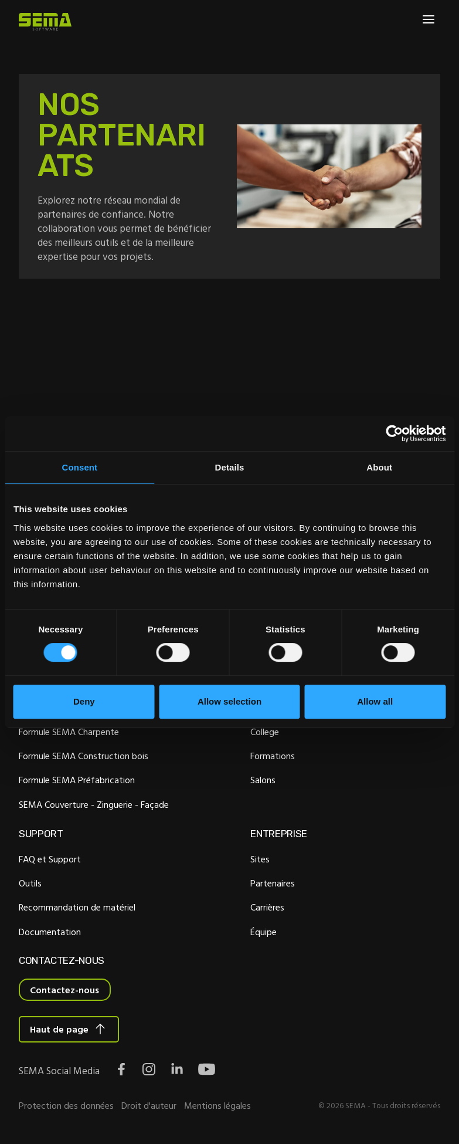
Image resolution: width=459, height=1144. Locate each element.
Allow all (375, 701)
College (264, 733)
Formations (272, 757)
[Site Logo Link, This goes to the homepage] (45, 22)
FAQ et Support (50, 860)
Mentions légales (217, 1107)
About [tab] (379, 467)
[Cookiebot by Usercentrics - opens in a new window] (394, 433)
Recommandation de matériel (77, 909)
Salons (263, 781)
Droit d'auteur (148, 1107)
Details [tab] (229, 467)
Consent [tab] (79, 467)
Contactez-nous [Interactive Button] (64, 991)
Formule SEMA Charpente (69, 733)
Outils (30, 884)
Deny (84, 701)
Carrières (267, 909)
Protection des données (66, 1107)
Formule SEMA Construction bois (83, 757)
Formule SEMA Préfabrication (77, 781)
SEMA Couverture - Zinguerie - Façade (94, 805)
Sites (260, 860)
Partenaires (272, 884)
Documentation (50, 933)
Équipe (263, 933)
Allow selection (229, 701)
